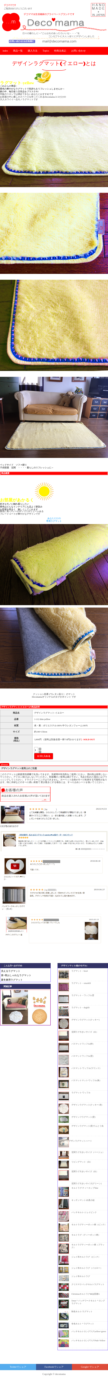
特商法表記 (60, 50)
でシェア (18, 1367)
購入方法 (32, 50)
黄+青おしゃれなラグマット (16, 975)
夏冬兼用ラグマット (12, 980)
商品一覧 (18, 50)
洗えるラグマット (10, 971)
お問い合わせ (78, 50)
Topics (46, 50)
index (5, 50)
